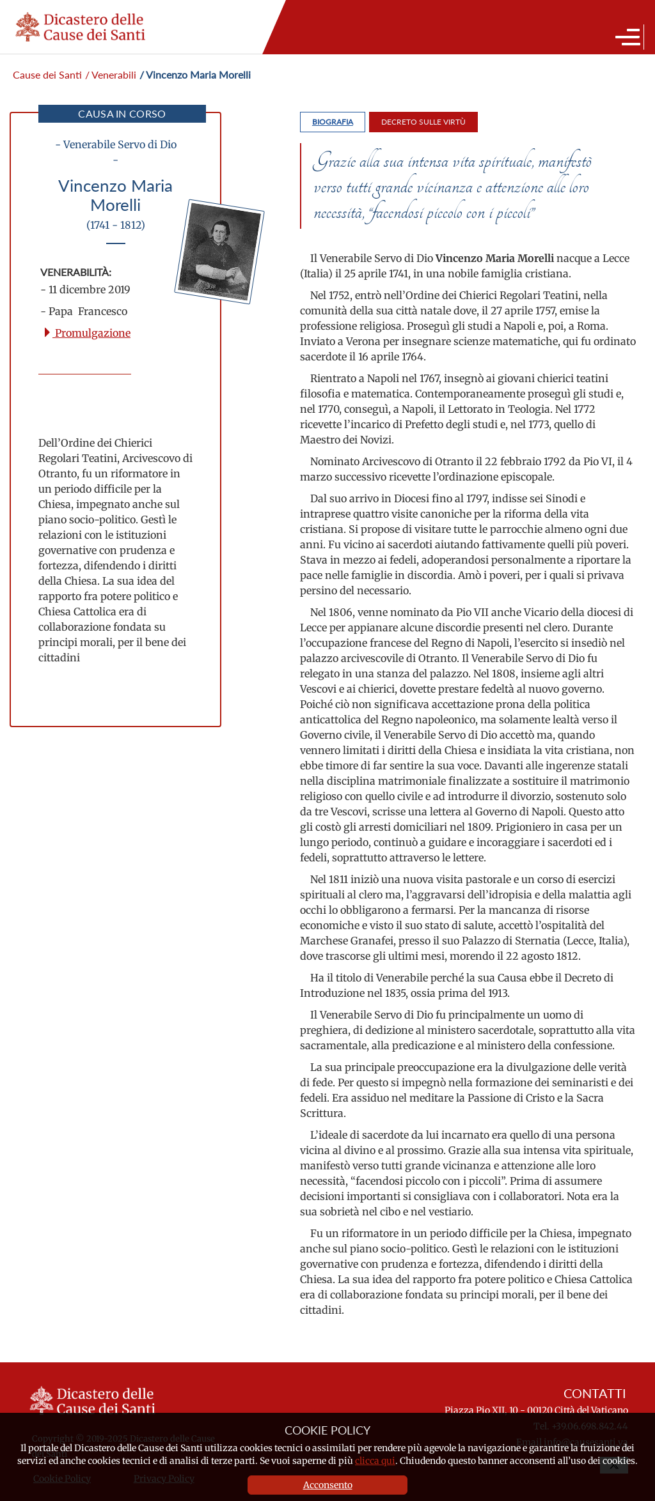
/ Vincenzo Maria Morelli (195, 74)
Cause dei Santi (47, 74)
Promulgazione (86, 333)
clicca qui (375, 1460)
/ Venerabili (110, 74)
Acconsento (327, 1485)
